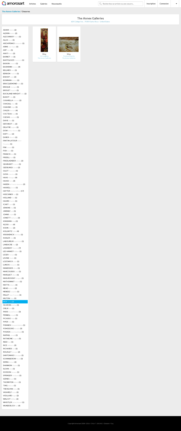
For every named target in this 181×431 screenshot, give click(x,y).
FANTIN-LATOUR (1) (12, 142)
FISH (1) (8, 151)
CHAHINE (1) (10, 107)
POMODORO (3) (12, 328)
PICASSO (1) (10, 318)
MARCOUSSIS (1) (12, 271)
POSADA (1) (13, 332)
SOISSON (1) (11, 372)
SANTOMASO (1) (13, 355)
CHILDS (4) (10, 110)
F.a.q (112, 423)
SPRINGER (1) (12, 375)
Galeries (43, 4)
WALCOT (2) (10, 399)
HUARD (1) (10, 201)
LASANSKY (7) (12, 248)
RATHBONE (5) (12, 338)
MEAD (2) (10, 288)
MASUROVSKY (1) (13, 278)
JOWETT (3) (11, 218)
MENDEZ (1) (11, 291)
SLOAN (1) (9, 369)
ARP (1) (8, 50)
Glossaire (107, 423)
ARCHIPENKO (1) (13, 43)
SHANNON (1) (11, 365)
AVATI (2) (9, 53)
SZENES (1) (9, 379)
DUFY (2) (8, 134)
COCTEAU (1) (10, 114)
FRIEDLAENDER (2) (13, 161)
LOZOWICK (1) (11, 261)
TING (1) (9, 385)
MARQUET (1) (11, 275)
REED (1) (8, 342)
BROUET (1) (11, 90)
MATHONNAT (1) (12, 281)
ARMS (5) (10, 47)
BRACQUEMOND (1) (13, 83)
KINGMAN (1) (10, 221)
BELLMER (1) (10, 70)
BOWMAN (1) (11, 80)
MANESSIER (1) (11, 268)
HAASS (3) (9, 181)
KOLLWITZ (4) (11, 231)
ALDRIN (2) (10, 33)
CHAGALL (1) (10, 104)
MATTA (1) (10, 285)
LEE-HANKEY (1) (12, 251)
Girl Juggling (44, 56)
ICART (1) (9, 204)
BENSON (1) (11, 73)
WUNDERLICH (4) (11, 406)
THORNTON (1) (12, 382)
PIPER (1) (8, 322)
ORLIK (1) (8, 308)
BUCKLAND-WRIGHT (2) (14, 94)
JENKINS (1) (9, 208)
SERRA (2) (9, 362)
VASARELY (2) (11, 392)
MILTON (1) (9, 298)
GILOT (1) (10, 171)
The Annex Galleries (11, 11)
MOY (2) (8, 302)
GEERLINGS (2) (11, 167)
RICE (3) (9, 345)
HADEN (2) (14, 184)
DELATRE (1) (11, 127)
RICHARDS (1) (10, 349)
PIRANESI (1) (14, 325)
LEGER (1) (10, 255)
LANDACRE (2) (10, 245)
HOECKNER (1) (10, 194)
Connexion (164, 3)
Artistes (32, 4)
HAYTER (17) (13, 191)
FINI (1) (8, 147)
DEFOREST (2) (10, 124)
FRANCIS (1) (9, 154)
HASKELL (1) (10, 187)
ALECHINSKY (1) (12, 37)
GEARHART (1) (12, 164)
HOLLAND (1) (10, 198)
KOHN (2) (9, 228)
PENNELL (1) (10, 315)
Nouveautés (57, 4)
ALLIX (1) (9, 40)
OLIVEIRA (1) (11, 305)
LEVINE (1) (9, 258)
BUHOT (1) (9, 97)
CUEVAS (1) (11, 117)
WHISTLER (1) (13, 402)
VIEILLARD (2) (11, 395)
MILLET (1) (12, 295)
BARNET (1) (9, 57)
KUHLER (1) (9, 238)
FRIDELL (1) (9, 157)
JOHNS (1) (9, 214)
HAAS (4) (10, 177)
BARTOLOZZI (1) (13, 60)
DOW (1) (11, 130)
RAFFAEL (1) (10, 335)
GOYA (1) (10, 174)
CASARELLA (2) (12, 100)
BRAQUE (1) (11, 87)
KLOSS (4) (9, 224)
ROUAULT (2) (11, 352)
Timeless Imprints (69, 56)
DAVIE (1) (8, 120)
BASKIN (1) (10, 63)
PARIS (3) (12, 312)
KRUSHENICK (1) (13, 234)
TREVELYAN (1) (11, 389)
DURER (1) (10, 137)
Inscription (151, 3)
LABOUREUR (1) (13, 241)
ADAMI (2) (9, 30)
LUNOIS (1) (11, 265)
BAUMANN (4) (11, 67)
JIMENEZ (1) (9, 211)
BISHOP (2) (9, 77)
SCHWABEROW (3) (13, 359)
